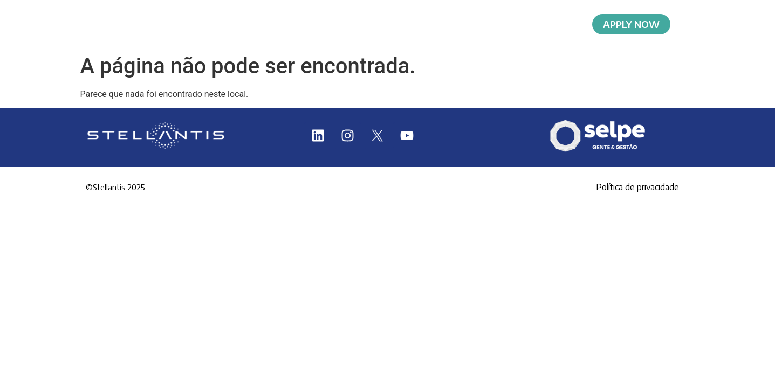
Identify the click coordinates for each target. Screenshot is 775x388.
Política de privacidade (637, 187)
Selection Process (529, 24)
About (308, 24)
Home (224, 24)
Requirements (408, 24)
